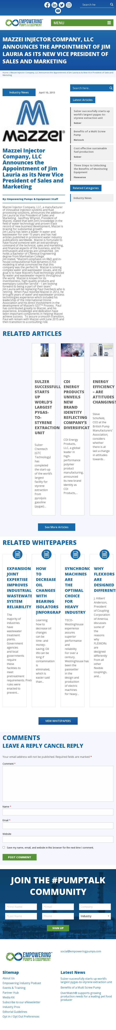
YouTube (58, 11)
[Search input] (89, 4)
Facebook (47, 5)
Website (7, 834)
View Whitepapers (58, 721)
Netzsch (79, 139)
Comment (9, 763)
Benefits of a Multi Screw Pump (89, 133)
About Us (9, 978)
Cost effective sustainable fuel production (90, 150)
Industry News (19, 92)
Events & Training (14, 988)
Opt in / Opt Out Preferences (21, 1016)
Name (7, 806)
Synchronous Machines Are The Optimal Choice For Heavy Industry (80, 590)
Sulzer (77, 122)
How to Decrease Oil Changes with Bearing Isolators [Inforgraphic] (52, 590)
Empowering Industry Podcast (22, 983)
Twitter (62, 5)
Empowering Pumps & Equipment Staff (32, 199)
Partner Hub (11, 992)
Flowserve (80, 177)
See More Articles (56, 527)
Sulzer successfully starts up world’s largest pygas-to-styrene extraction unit (92, 114)
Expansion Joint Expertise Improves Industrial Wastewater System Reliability (21, 587)
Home (5, 72)
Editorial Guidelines (15, 1012)
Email (6, 820)
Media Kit (9, 997)
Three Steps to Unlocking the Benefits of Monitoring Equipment (91, 169)
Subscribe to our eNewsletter (21, 1002)
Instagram (69, 5)
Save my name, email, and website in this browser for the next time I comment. (50, 847)
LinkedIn (54, 5)
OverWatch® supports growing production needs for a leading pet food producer (86, 996)
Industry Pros (11, 1007)
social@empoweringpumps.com (81, 951)
